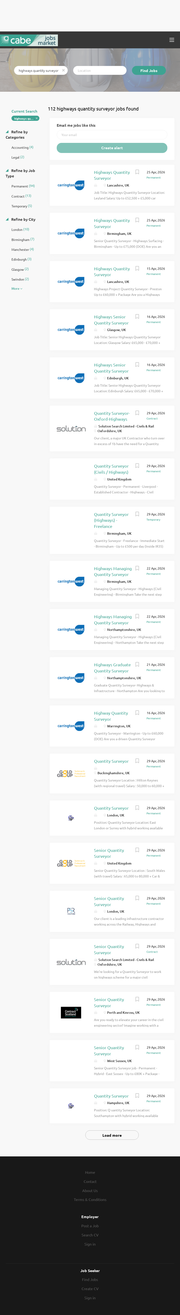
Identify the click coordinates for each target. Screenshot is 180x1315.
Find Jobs (149, 70)
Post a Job (90, 1225)
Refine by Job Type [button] (20, 173)
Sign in (90, 1244)
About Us (90, 1190)
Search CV (90, 1234)
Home (90, 1172)
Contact (90, 1181)
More (15, 288)
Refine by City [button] (22, 219)
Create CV (90, 1288)
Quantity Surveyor (111, 761)
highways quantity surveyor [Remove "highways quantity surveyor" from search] (26, 118)
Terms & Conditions (90, 1199)
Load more (112, 1135)
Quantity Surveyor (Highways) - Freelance (111, 520)
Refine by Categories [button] (17, 134)
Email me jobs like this (76, 125)
